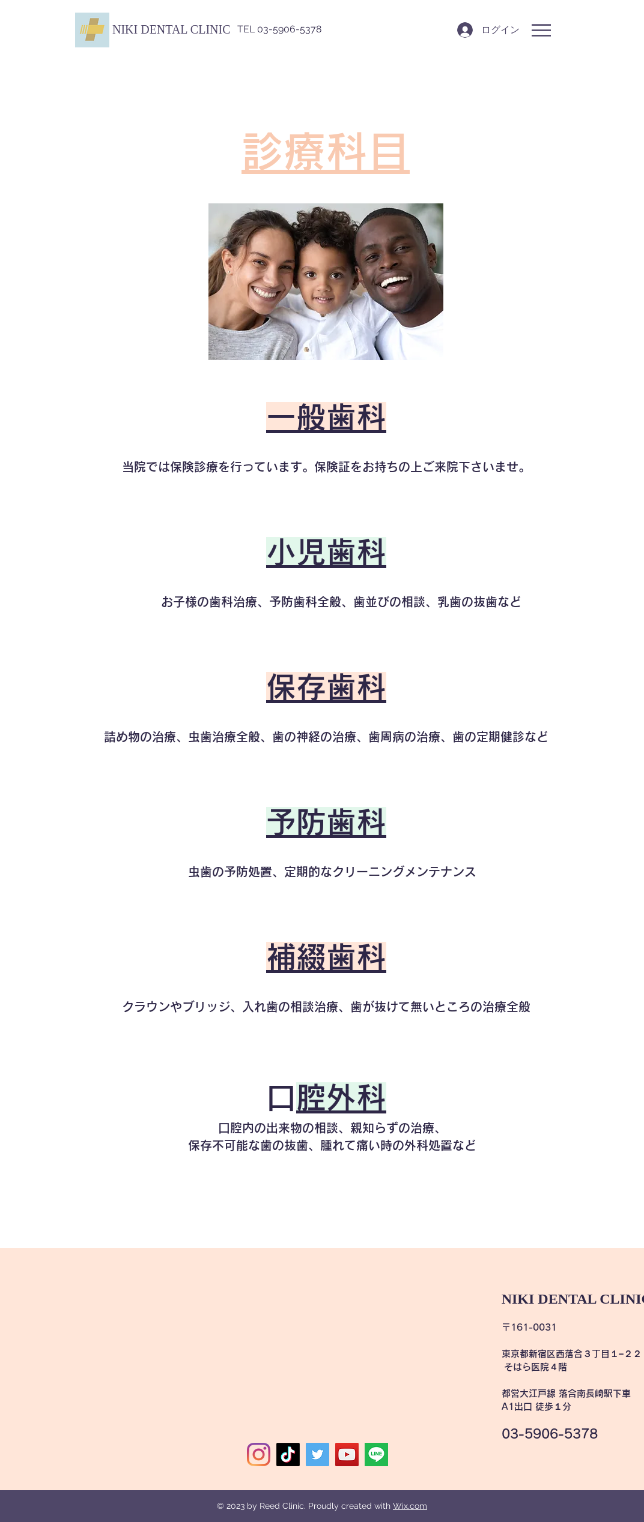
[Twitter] (317, 1454)
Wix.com (410, 1506)
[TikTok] (288, 1454)
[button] (171, 29)
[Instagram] (258, 1454)
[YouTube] (347, 1454)
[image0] (376, 1454)
